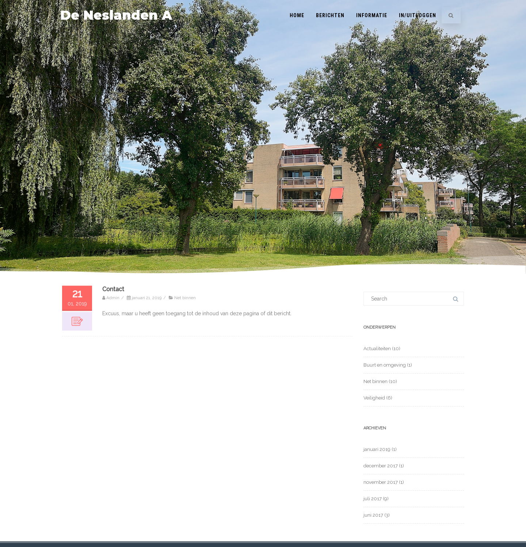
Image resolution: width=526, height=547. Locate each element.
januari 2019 (376, 449)
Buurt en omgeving (384, 365)
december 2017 (380, 465)
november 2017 (380, 482)
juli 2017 (372, 498)
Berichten (330, 15)
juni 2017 (373, 515)
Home (297, 15)
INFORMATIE (371, 15)
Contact (113, 306)
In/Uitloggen (417, 15)
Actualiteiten (377, 348)
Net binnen (185, 314)
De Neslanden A (116, 15)
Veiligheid (374, 398)
